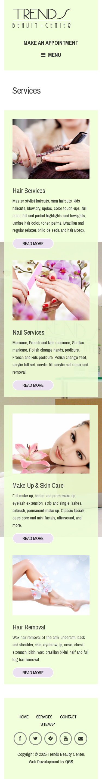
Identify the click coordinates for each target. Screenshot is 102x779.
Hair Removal (29, 627)
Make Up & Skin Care (38, 485)
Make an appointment (51, 42)
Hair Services (29, 190)
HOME (23, 717)
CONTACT (68, 717)
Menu (51, 54)
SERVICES (44, 717)
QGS (69, 762)
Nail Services (28, 332)
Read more (33, 243)
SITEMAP (48, 724)
